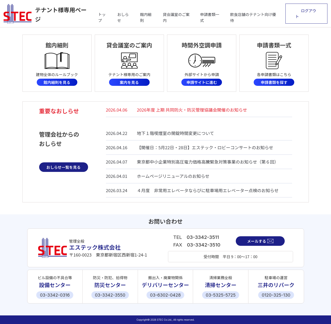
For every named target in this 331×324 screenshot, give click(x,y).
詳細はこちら (57, 63)
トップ (102, 17)
